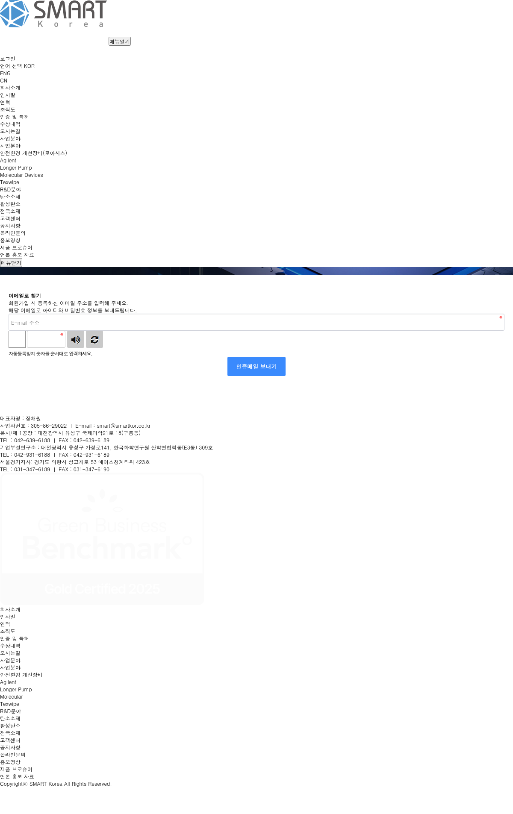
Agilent (8, 681)
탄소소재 (10, 718)
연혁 (5, 623)
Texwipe (9, 703)
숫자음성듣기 (75, 339)
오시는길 (10, 652)
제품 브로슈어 (16, 769)
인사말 (7, 616)
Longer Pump (16, 689)
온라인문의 (13, 754)
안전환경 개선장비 (21, 674)
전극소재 (10, 732)
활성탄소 (10, 725)
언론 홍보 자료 (17, 776)
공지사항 (10, 747)
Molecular (11, 696)
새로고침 (94, 339)
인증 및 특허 (14, 638)
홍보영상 (10, 761)
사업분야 (10, 667)
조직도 (7, 631)
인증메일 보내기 (256, 366)
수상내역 (10, 645)
